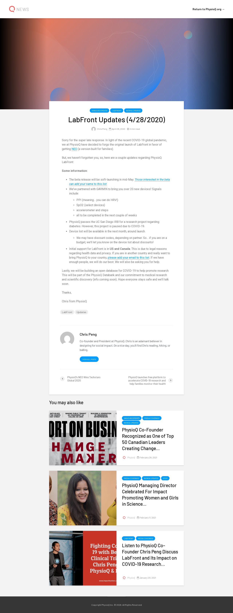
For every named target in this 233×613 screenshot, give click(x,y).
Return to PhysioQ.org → (209, 9)
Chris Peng (99, 129)
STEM (165, 478)
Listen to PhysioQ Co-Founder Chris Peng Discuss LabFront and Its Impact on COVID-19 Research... (150, 554)
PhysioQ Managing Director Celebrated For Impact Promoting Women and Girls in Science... (150, 494)
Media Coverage (151, 418)
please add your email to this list (128, 257)
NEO (74, 149)
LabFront (116, 111)
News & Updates (133, 111)
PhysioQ (128, 457)
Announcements (99, 111)
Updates (81, 312)
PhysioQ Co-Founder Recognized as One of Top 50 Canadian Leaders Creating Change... (148, 439)
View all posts (89, 359)
